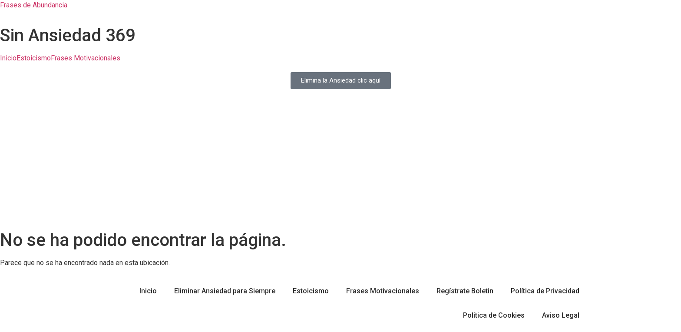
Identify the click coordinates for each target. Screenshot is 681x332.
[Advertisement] (340, 165)
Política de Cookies (494, 315)
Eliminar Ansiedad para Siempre (224, 291)
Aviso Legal (560, 315)
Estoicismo (34, 58)
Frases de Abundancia (33, 5)
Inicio (8, 58)
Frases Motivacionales (85, 58)
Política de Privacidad (545, 291)
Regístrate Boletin (464, 291)
